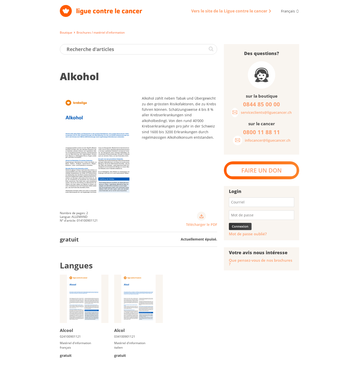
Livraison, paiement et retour (82, 367)
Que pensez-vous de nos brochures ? (260, 262)
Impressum (130, 367)
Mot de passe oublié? (248, 234)
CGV (190, 367)
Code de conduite (213, 367)
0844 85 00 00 (280, 340)
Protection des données (163, 367)
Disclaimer (240, 367)
